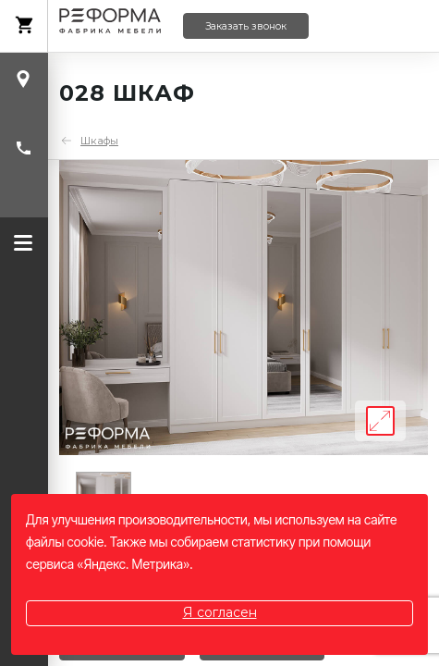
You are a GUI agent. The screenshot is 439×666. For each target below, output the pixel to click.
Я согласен (220, 612)
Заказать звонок (246, 26)
